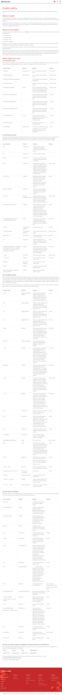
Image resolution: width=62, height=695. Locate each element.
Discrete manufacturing (30, 680)
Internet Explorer (33, 650)
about (2, 675)
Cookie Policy (56, 693)
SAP (39, 681)
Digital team (15, 678)
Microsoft (40, 678)
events (2, 681)
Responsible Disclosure (41, 693)
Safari (22, 650)
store (2, 685)
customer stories (4, 677)
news (2, 683)
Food (27, 681)
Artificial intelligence (55, 677)
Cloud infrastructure (55, 678)
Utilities (27, 683)
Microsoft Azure (41, 680)
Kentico (39, 677)
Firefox (4, 650)
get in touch (3, 688)
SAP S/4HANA (41, 683)
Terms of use (50, 693)
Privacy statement (32, 693)
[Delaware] (5, 1)
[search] (57, 1)
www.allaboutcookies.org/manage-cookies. (11, 657)
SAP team (15, 677)
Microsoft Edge (33, 652)
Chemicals (28, 678)
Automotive (28, 677)
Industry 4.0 (53, 680)
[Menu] (60, 1)
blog (2, 679)
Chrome (14, 650)
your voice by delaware (42, 684)
